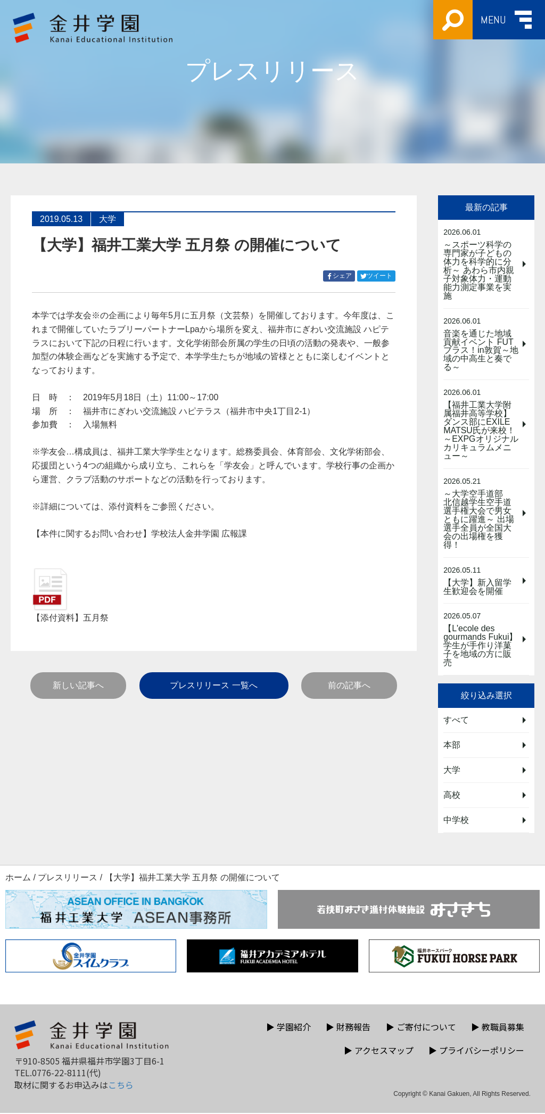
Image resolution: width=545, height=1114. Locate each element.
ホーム (18, 878)
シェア (340, 276)
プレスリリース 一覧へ (213, 685)
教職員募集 (497, 1027)
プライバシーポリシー (476, 1051)
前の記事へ (349, 685)
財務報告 (348, 1027)
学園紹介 (288, 1027)
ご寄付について (421, 1027)
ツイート (377, 276)
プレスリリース (67, 878)
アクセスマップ (379, 1051)
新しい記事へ (78, 685)
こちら (121, 1085)
